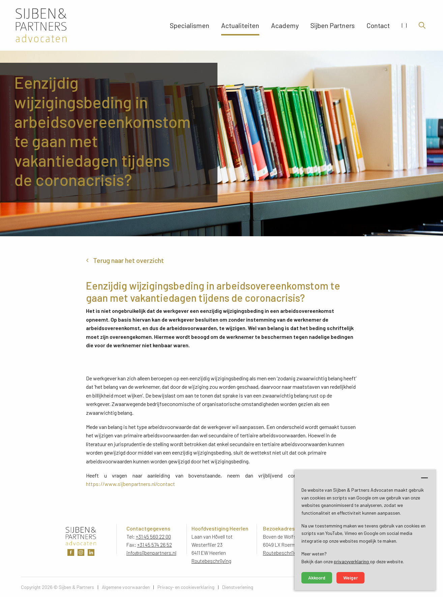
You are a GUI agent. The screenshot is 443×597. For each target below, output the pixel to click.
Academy (285, 25)
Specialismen (189, 25)
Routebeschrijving (211, 561)
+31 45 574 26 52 (154, 545)
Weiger (350, 577)
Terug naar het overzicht (128, 260)
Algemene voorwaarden (126, 587)
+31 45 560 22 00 (153, 537)
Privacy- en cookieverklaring (185, 587)
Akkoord (316, 577)
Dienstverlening (237, 587)
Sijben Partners (333, 25)
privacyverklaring (352, 561)
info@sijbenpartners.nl (151, 553)
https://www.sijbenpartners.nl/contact (130, 484)
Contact (378, 25)
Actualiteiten (240, 25)
